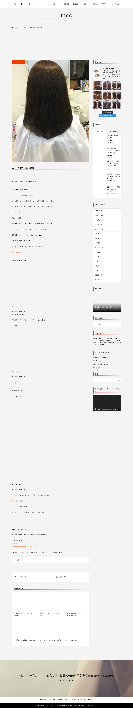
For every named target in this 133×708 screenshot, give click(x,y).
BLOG (103, 4)
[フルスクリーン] (119, 409)
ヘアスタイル (99, 247)
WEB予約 (15, 543)
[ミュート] (116, 409)
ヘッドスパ (98, 252)
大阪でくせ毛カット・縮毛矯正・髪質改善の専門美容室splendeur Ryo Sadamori (66, 675)
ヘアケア (98, 243)
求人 (96, 261)
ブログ (97, 233)
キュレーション (99, 215)
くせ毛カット (55, 4)
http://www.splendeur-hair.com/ (102, 361)
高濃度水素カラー (100, 275)
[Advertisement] (66, 44)
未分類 (97, 256)
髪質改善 (76, 4)
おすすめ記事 (114, 131)
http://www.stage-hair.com (100, 364)
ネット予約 (93, 4)
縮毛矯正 (66, 4)
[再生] (96, 409)
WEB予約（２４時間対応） (101, 357)
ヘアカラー (98, 238)
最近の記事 (100, 131)
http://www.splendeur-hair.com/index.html (24, 546)
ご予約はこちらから (18, 212)
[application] (107, 403)
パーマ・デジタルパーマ (102, 229)
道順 (84, 4)
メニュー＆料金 (114, 4)
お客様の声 (98, 210)
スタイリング (99, 224)
